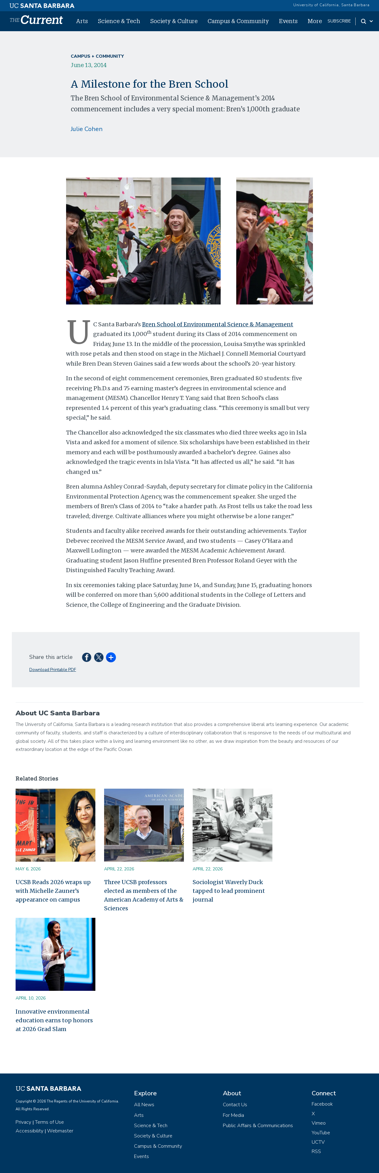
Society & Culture (174, 20)
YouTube (321, 1132)
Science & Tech (119, 20)
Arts (82, 20)
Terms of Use (49, 1122)
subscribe (339, 21)
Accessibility (29, 1130)
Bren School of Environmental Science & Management (217, 324)
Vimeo (319, 1123)
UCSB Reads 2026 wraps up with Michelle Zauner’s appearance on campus (53, 891)
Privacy (23, 1122)
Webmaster (60, 1130)
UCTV (318, 1142)
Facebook (322, 1104)
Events (288, 20)
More (315, 20)
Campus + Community (97, 56)
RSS (316, 1151)
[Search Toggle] (367, 21)
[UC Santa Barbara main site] (42, 4)
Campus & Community (238, 20)
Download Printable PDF (52, 670)
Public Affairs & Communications (258, 1125)
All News (144, 1104)
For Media (233, 1115)
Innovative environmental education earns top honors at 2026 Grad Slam (54, 1020)
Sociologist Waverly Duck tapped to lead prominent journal (229, 891)
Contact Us (235, 1104)
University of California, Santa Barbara (331, 4)
